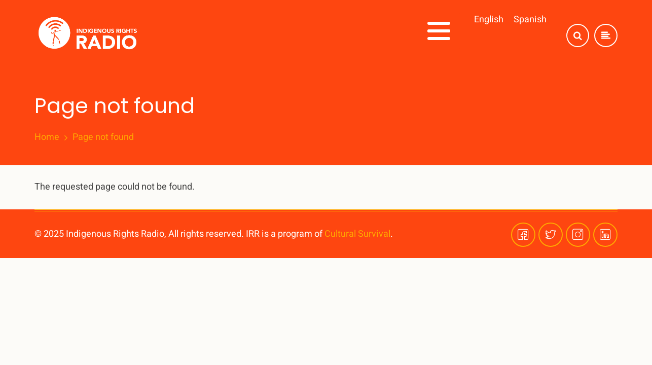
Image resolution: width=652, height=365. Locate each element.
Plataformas (526, 47)
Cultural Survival (357, 232)
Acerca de (292, 47)
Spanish (530, 12)
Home (46, 135)
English (488, 12)
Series (395, 47)
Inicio (240, 47)
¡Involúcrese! (454, 47)
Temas (347, 47)
